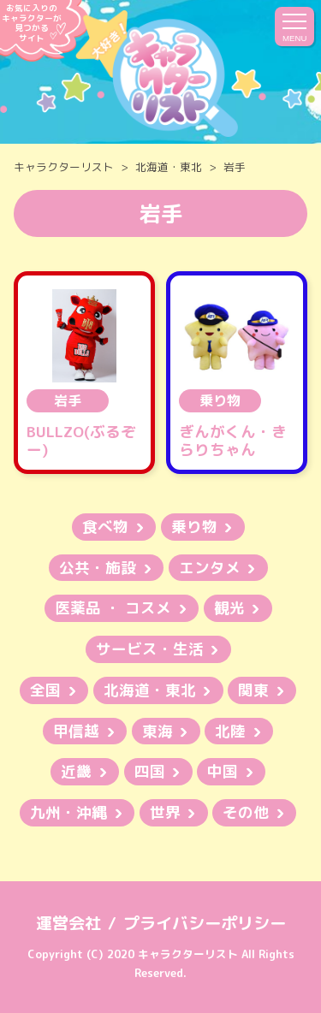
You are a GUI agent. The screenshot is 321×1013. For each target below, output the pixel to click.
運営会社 (68, 922)
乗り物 (194, 526)
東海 (157, 731)
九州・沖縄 (68, 812)
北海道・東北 (168, 167)
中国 (222, 771)
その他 (246, 812)
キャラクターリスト (64, 167)
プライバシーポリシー (204, 922)
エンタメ (210, 567)
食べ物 (105, 526)
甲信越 (76, 731)
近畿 (76, 771)
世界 (165, 812)
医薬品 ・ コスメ (113, 608)
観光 (229, 608)
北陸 (230, 731)
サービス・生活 (150, 649)
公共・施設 (97, 567)
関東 (253, 690)
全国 (45, 690)
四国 (149, 771)
